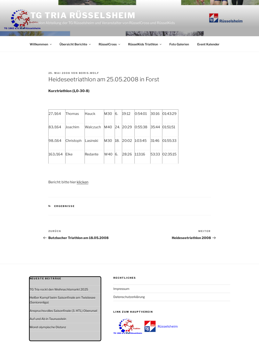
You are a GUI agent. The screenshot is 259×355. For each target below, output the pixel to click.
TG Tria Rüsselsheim (83, 15)
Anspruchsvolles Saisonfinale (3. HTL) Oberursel (63, 310)
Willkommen (41, 44)
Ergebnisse (64, 206)
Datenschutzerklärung (129, 297)
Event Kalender (208, 44)
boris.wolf (89, 73)
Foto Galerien (179, 44)
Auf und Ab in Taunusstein (48, 319)
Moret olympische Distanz (48, 327)
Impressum (121, 289)
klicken (82, 182)
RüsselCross (110, 44)
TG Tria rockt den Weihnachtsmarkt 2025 (59, 289)
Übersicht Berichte (75, 44)
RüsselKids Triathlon (145, 44)
